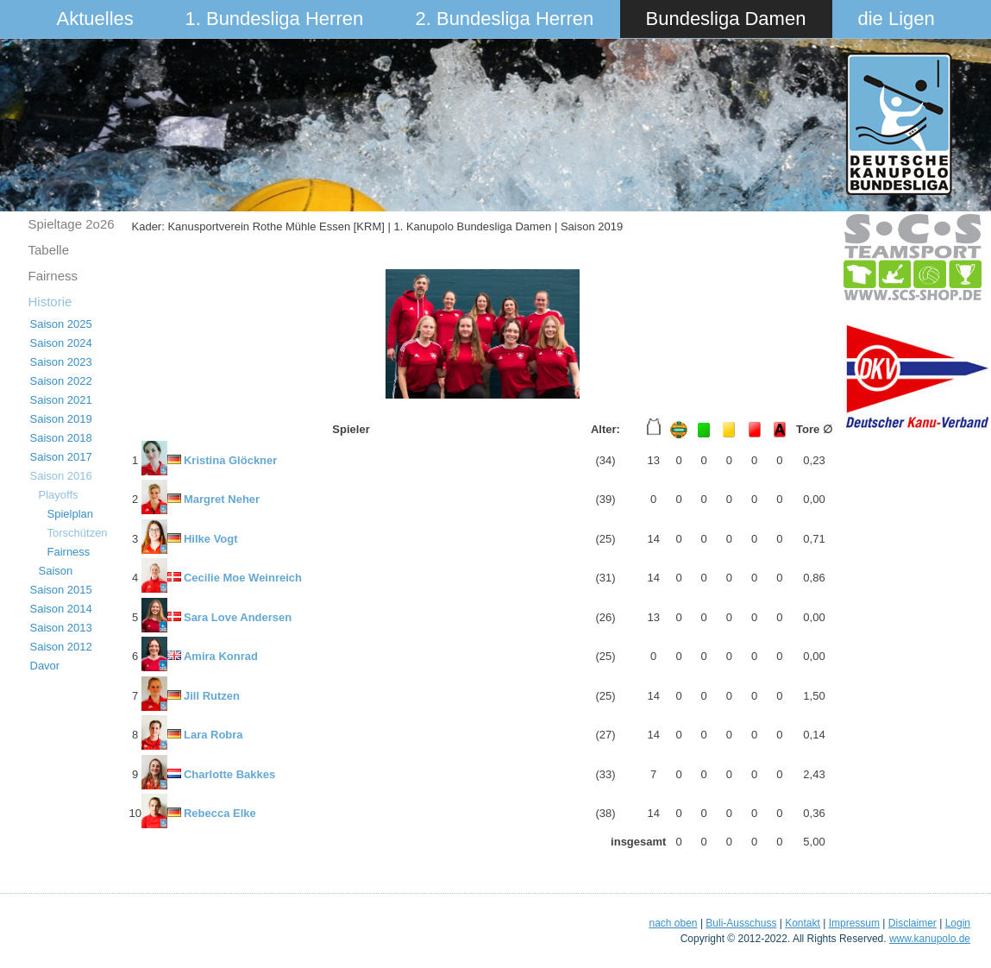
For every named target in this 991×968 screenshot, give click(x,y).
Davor (45, 665)
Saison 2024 (61, 342)
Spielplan (70, 513)
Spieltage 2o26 (71, 224)
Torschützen (77, 532)
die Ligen (896, 18)
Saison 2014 (61, 608)
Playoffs (58, 494)
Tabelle (49, 249)
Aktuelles (95, 18)
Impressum (854, 923)
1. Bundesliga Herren (274, 18)
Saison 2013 (61, 627)
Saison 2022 (61, 380)
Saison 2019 (61, 418)
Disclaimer (912, 923)
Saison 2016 (61, 475)
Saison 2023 (61, 361)
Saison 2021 (61, 399)
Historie (50, 301)
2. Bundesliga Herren (505, 18)
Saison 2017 (61, 456)
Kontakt (802, 923)
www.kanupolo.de (929, 939)
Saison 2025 (61, 323)
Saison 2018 (61, 437)
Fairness (53, 275)
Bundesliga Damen (726, 18)
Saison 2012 (61, 646)
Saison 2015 (61, 589)
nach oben (673, 923)
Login (957, 923)
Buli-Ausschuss (741, 923)
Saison (56, 570)
